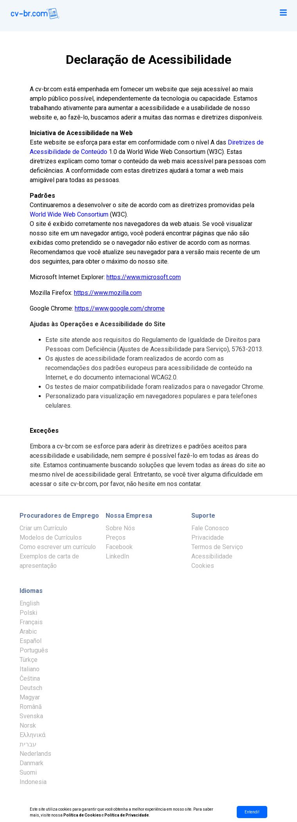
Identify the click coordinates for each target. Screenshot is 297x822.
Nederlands (35, 753)
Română (31, 706)
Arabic (28, 631)
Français (31, 622)
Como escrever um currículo (58, 547)
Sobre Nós (120, 528)
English (30, 603)
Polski (28, 612)
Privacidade (207, 537)
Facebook (119, 547)
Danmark (31, 763)
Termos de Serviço (217, 547)
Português (34, 650)
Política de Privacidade (126, 815)
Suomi (28, 772)
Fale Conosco (210, 528)
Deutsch (31, 688)
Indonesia (33, 782)
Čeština (30, 678)
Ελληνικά (32, 735)
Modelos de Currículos (51, 537)
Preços (116, 537)
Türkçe (29, 659)
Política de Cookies (82, 815)
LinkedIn (117, 556)
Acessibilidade (211, 556)
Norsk (28, 725)
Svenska (31, 716)
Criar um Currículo (43, 528)
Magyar (30, 697)
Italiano (30, 669)
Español (30, 641)
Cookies (202, 565)
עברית (28, 744)
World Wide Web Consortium (69, 214)
